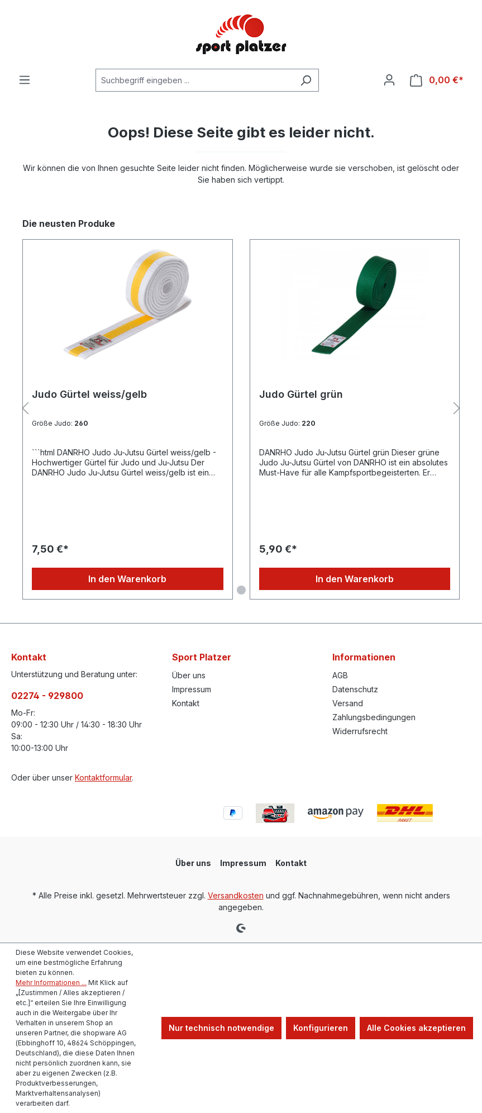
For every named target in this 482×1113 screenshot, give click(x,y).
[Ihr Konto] (389, 80)
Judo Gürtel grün (301, 394)
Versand (347, 703)
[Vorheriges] (25, 409)
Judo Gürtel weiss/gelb (89, 394)
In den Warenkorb (127, 578)
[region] (241, 408)
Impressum (191, 689)
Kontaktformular (103, 777)
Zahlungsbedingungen (374, 717)
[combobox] (194, 80)
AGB (340, 675)
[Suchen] (306, 80)
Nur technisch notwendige (221, 1028)
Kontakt (185, 703)
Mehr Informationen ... (51, 982)
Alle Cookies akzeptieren (416, 1028)
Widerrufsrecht (360, 731)
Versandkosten (236, 895)
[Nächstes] (456, 409)
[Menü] (24, 80)
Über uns (189, 675)
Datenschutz (355, 689)
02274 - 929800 (47, 695)
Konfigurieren (320, 1028)
